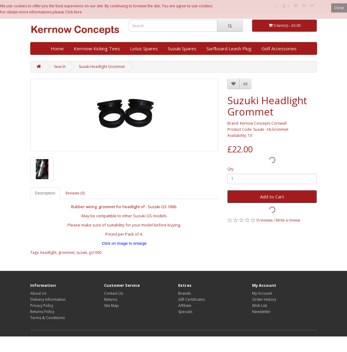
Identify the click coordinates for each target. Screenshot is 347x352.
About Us (38, 293)
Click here (73, 12)
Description (45, 193)
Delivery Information (48, 299)
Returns (110, 299)
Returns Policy (42, 311)
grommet (66, 252)
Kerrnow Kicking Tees (97, 48)
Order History (264, 299)
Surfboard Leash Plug (229, 48)
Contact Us (113, 293)
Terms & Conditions (47, 317)
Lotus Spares (144, 48)
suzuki (81, 252)
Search (60, 66)
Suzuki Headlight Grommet (102, 66)
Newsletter (261, 311)
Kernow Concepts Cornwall (263, 123)
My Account (262, 293)
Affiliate (184, 305)
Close (339, 7)
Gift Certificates (191, 299)
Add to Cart (272, 197)
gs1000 (95, 252)
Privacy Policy (41, 305)
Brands (184, 293)
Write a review (288, 220)
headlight (48, 252)
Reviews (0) (75, 193)
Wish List (259, 305)
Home (57, 48)
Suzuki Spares (182, 48)
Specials (185, 311)
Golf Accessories (279, 48)
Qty (230, 169)
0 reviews (264, 220)
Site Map (111, 305)
